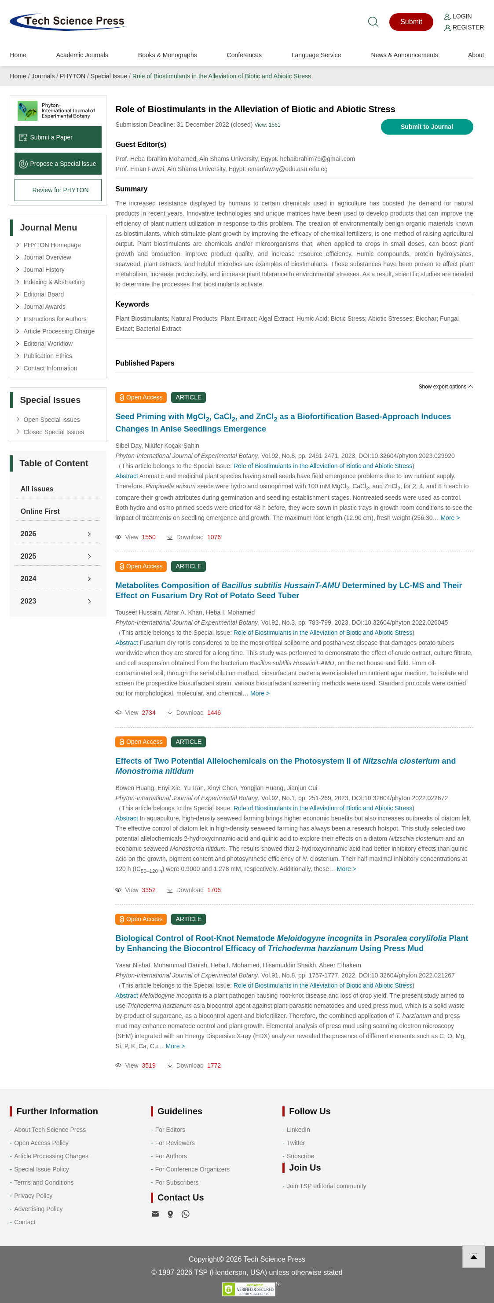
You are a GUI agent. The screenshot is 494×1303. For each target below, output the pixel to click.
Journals (43, 76)
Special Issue (109, 76)
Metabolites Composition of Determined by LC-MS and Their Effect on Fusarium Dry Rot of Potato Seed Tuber (288, 590)
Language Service (316, 55)
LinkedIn (298, 1129)
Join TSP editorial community (326, 1186)
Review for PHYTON (60, 190)
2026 (29, 534)
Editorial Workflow (48, 343)
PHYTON (72, 76)
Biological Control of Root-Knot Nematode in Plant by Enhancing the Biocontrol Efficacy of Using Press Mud (291, 943)
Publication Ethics (47, 355)
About (476, 55)
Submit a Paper (46, 137)
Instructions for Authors (54, 318)
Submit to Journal (427, 126)
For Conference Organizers (192, 1169)
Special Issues (50, 400)
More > (450, 517)
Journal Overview (47, 257)
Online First (40, 511)
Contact (24, 1222)
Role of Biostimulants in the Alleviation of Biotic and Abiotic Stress (221, 76)
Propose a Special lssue (57, 163)
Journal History (43, 269)
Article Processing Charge (59, 331)
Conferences (244, 55)
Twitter (296, 1142)
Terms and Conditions (43, 1182)
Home (18, 55)
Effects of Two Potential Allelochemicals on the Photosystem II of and (285, 766)
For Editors (170, 1129)
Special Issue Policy (41, 1169)
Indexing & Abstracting (53, 281)
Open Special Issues (51, 419)
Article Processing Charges (51, 1156)
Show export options (445, 387)
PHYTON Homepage (52, 245)
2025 (29, 556)
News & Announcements (405, 55)
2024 (29, 578)
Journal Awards (44, 306)
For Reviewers (175, 1142)
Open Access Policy (41, 1142)
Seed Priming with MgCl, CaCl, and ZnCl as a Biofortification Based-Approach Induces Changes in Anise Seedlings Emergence (283, 422)
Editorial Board (43, 294)
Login (458, 16)
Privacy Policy (33, 1195)
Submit (411, 22)
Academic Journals (82, 55)
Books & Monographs (167, 55)
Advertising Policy (38, 1208)
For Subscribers (177, 1182)
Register (464, 27)
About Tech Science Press (50, 1129)
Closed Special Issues (53, 432)
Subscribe (300, 1156)
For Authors (171, 1156)
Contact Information (50, 368)
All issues (37, 489)
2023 (29, 601)
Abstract (126, 475)
